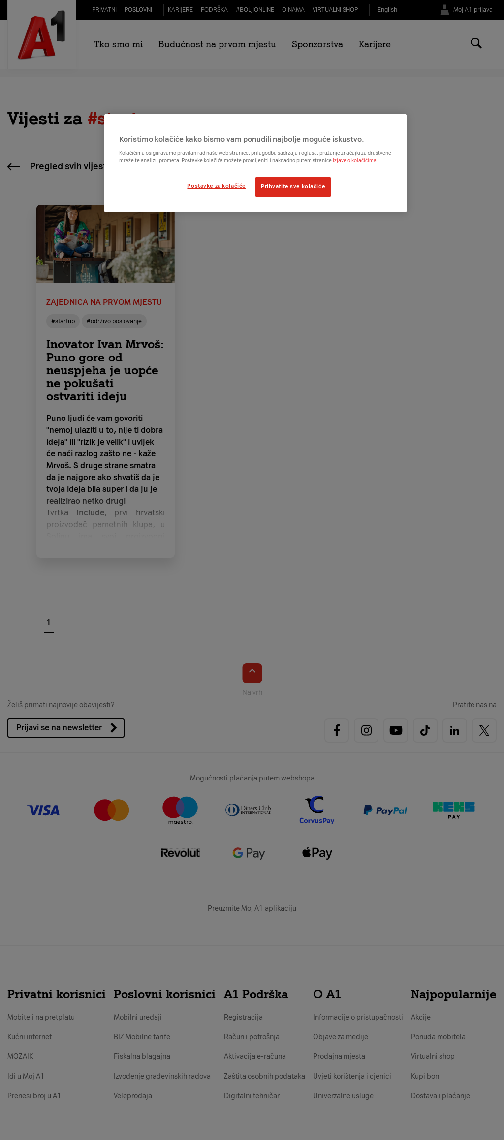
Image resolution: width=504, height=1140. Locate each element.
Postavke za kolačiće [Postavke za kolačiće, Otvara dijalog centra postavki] (216, 185)
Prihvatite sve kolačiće (293, 186)
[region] (255, 163)
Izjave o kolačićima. (355, 160)
